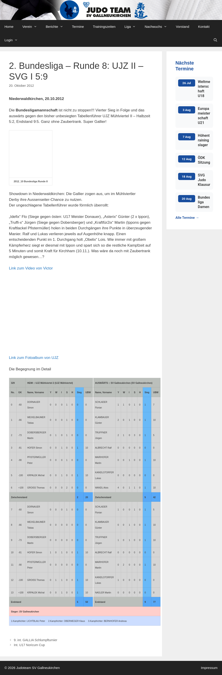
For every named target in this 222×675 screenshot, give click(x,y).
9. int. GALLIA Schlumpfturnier (35, 640)
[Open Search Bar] (215, 40)
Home (8, 26)
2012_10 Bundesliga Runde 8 (31, 181)
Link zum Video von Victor (31, 268)
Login (13, 40)
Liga (132, 26)
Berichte (57, 26)
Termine (78, 26)
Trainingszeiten (104, 26)
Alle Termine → (187, 218)
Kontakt (203, 26)
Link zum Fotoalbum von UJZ (33, 358)
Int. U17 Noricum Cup (29, 645)
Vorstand (182, 26)
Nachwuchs (158, 26)
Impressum (209, 668)
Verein (31, 26)
